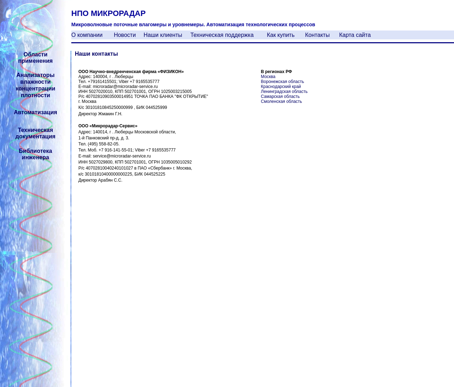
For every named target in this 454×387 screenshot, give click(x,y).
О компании (87, 35)
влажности (35, 82)
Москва (268, 76)
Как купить (280, 35)
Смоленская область (281, 101)
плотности (35, 95)
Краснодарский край (281, 86)
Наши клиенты (163, 35)
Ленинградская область (284, 91)
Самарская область (280, 96)
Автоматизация (35, 112)
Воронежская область (282, 81)
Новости (125, 35)
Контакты (317, 35)
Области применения (35, 57)
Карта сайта (355, 35)
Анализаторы (35, 75)
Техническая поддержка (222, 35)
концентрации (35, 88)
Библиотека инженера (35, 154)
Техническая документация (36, 133)
